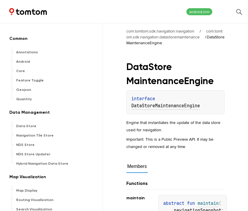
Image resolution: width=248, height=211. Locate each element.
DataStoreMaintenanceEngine (165, 106)
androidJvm (199, 12)
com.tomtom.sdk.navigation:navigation (160, 31)
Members (137, 166)
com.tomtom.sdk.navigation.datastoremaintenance (174, 34)
